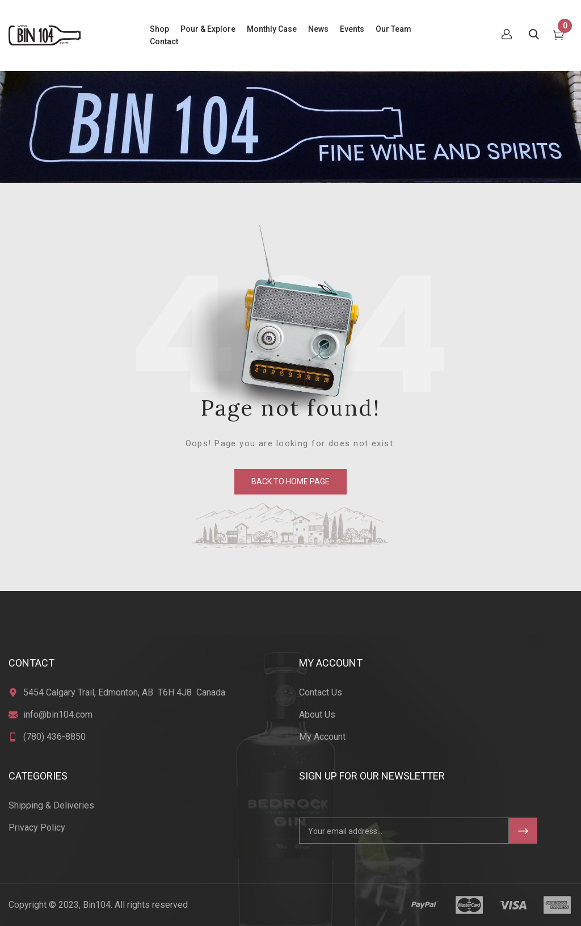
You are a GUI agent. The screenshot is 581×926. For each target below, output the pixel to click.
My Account (322, 736)
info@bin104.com (57, 714)
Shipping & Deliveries (51, 805)
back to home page (290, 481)
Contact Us (320, 692)
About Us (317, 714)
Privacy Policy (37, 827)
